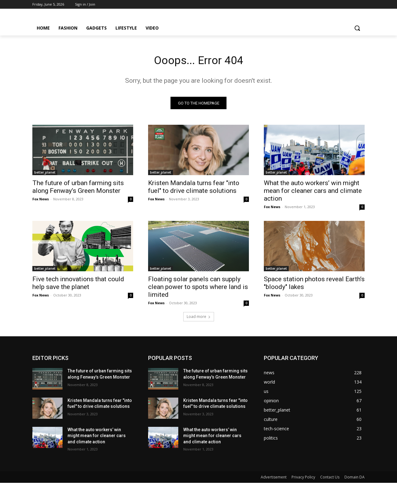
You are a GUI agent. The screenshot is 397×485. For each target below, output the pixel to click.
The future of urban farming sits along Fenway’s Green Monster (78, 189)
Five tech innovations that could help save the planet (78, 285)
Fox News (40, 201)
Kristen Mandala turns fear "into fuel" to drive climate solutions (193, 189)
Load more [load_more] (199, 318)
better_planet (44, 174)
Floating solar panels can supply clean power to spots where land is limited (198, 289)
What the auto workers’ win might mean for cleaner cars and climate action (313, 192)
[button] (357, 28)
